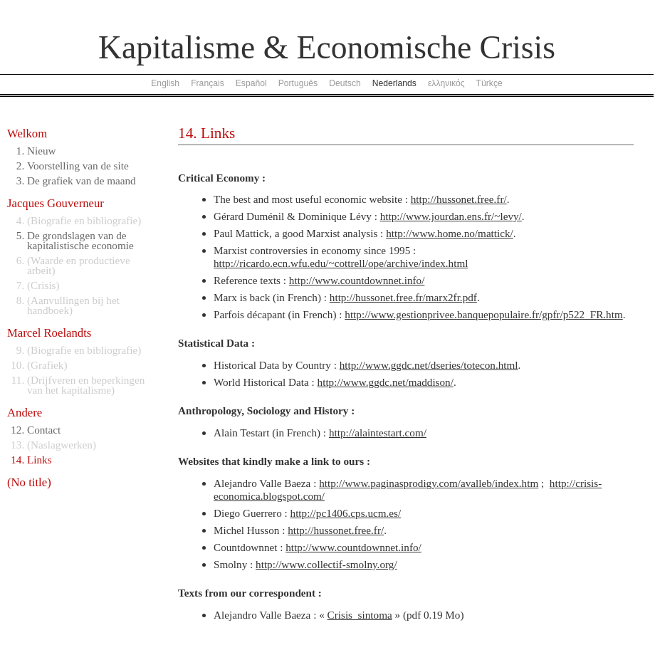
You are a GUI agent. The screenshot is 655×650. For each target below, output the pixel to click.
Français (207, 83)
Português (298, 83)
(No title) (29, 482)
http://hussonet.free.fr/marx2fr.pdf (403, 297)
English (165, 83)
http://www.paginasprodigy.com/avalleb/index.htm (428, 483)
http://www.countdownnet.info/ (357, 280)
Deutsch (345, 83)
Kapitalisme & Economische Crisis (326, 47)
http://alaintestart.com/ (377, 432)
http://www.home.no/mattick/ (449, 233)
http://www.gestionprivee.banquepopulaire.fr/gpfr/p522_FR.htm (483, 314)
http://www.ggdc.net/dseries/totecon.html (429, 365)
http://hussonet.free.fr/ (459, 199)
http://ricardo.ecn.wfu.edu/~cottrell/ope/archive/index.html (341, 263)
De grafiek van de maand (81, 180)
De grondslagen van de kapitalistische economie (80, 240)
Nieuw (41, 151)
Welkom (27, 133)
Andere (24, 412)
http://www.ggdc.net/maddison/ (386, 382)
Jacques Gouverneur (55, 203)
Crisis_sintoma (360, 615)
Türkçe (489, 83)
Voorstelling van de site (78, 165)
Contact (44, 430)
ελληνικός (446, 83)
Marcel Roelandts (49, 333)
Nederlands (394, 83)
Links (39, 460)
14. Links (206, 133)
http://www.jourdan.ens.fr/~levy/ (451, 216)
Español (251, 83)
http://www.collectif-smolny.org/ (326, 564)
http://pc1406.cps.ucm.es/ (346, 513)
